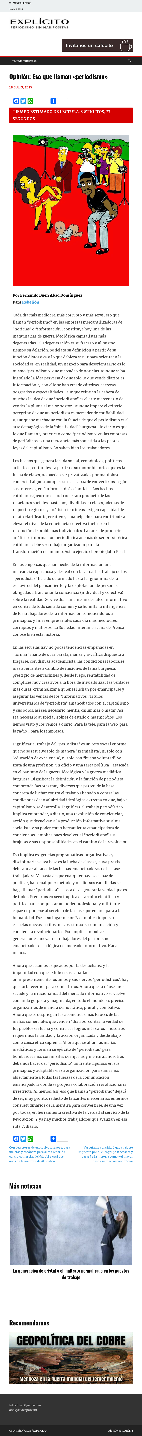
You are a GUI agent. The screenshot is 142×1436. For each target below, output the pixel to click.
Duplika (128, 1430)
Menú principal (25, 61)
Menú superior (22, 3)
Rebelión (31, 302)
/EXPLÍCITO (39, 1430)
